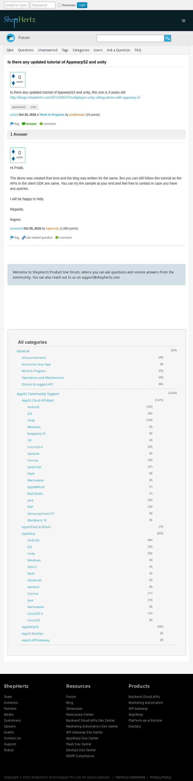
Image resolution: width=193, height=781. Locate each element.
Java (30, 500)
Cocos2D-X (35, 447)
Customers (12, 720)
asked (14, 114)
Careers (10, 726)
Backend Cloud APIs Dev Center (90, 720)
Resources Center (79, 714)
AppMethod (36, 487)
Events (9, 732)
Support (10, 744)
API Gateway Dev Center (84, 732)
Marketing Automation (146, 703)
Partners (10, 708)
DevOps (135, 726)
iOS (29, 413)
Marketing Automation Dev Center (92, 726)
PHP (30, 507)
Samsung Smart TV (40, 513)
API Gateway (138, 708)
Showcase (74, 708)
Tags (65, 50)
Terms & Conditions (130, 777)
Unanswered (47, 50)
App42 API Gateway (36, 640)
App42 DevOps (32, 633)
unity (33, 106)
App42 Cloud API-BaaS (38, 400)
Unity (31, 420)
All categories (32, 342)
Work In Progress (52, 114)
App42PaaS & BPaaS (36, 527)
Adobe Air (34, 580)
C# (29, 440)
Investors (11, 703)
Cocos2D (33, 620)
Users (98, 50)
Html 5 (32, 567)
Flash (31, 473)
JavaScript (34, 467)
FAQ (138, 50)
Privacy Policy (160, 777)
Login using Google (126, 4)
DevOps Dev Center (81, 750)
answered (16, 228)
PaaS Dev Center (78, 744)
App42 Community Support (38, 393)
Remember (69, 5)
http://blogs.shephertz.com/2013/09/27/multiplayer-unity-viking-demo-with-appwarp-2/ (75, 97)
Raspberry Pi (36, 433)
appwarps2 (18, 106)
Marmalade (35, 480)
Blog (69, 703)
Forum (24, 38)
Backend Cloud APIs (144, 697)
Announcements (34, 357)
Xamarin (33, 453)
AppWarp (28, 533)
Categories (81, 50)
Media (9, 714)
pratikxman (77, 114)
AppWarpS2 (30, 627)
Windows (34, 427)
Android (33, 407)
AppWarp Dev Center (82, 738)
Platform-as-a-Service (145, 720)
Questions (26, 50)
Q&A (10, 50)
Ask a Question (118, 50)
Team (8, 697)
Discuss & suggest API (37, 384)
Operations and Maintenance (43, 377)
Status (9, 750)
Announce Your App (36, 364)
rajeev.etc (52, 228)
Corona (32, 460)
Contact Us (12, 738)
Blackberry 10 (37, 520)
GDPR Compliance (80, 756)
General (23, 351)
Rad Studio (35, 493)
